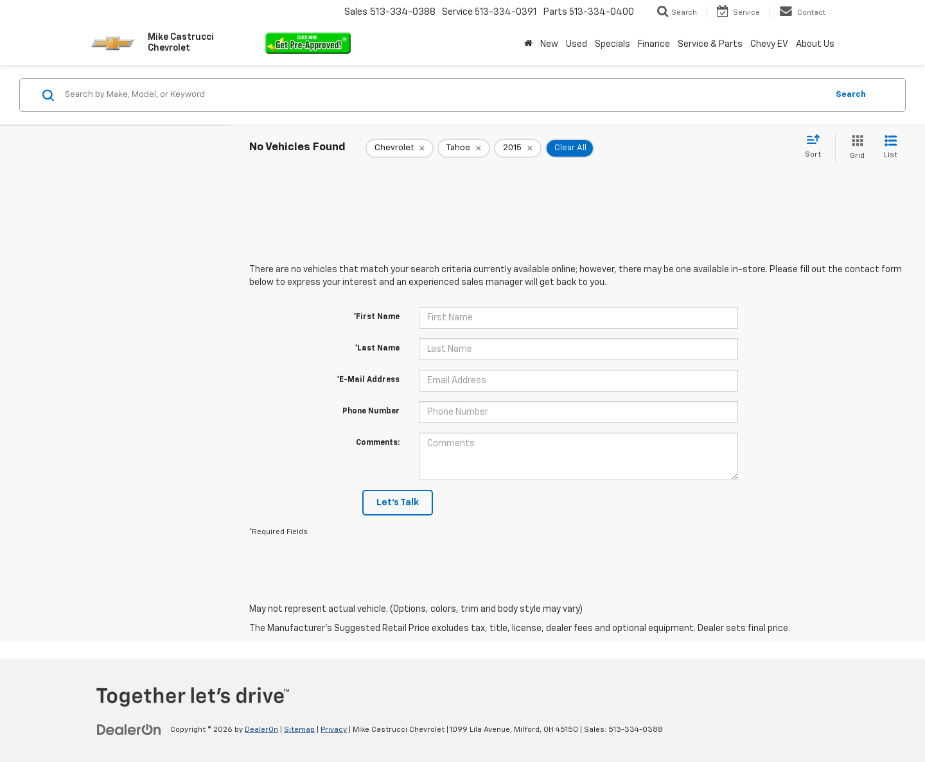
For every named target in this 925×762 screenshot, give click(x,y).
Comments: (378, 443)
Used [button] (576, 44)
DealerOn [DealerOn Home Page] (261, 730)
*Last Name (377, 348)
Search (851, 95)
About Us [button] (815, 44)
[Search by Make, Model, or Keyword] (444, 95)
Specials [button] (612, 44)
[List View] (890, 148)
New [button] (549, 44)
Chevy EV (769, 44)
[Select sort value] (816, 147)
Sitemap (299, 730)
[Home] (528, 44)
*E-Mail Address (368, 380)
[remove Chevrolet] (400, 148)
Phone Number (371, 411)
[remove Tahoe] (463, 148)
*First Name (376, 317)
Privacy (334, 730)
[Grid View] (854, 148)
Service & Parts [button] (710, 44)
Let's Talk (397, 502)
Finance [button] (654, 44)
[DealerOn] (129, 729)
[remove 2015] (518, 148)
